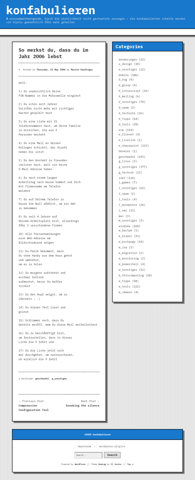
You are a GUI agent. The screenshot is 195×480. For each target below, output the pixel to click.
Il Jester (116, 464)
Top (130, 464)
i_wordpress (128, 205)
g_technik (126, 172)
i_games (124, 182)
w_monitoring (129, 258)
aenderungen (128, 59)
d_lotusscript (129, 91)
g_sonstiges (59, 378)
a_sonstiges (128, 69)
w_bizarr (125, 236)
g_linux (124, 161)
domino (124, 75)
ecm (121, 130)
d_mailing (126, 96)
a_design (125, 64)
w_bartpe (125, 230)
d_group (124, 85)
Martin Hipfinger (82, 69)
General (124, 151)
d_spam (124, 107)
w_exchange (127, 241)
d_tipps (124, 119)
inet (122, 178)
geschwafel (42, 378)
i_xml (123, 210)
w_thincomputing (131, 275)
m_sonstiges (128, 220)
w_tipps (124, 281)
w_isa (123, 247)
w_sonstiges (128, 269)
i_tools (124, 199)
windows (124, 226)
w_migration (128, 253)
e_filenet (126, 134)
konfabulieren (50, 9)
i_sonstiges (128, 188)
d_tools (124, 124)
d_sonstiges (128, 102)
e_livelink (127, 140)
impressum (84, 446)
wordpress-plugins (112, 446)
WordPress (80, 464)
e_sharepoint (129, 145)
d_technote (127, 113)
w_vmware (125, 292)
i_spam (124, 193)
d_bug (123, 79)
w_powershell (129, 264)
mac (121, 216)
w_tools (124, 286)
